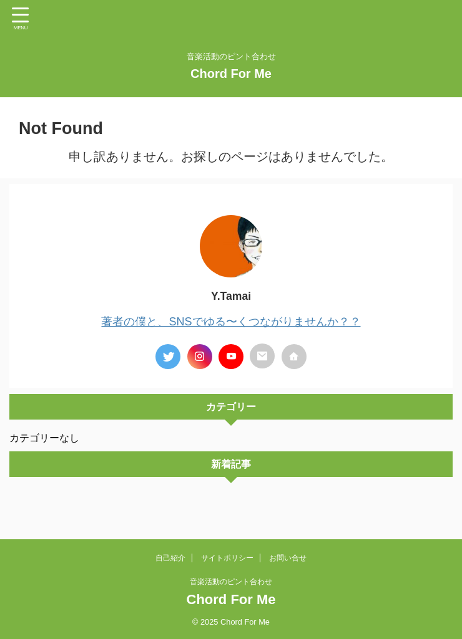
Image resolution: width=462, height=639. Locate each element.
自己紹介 (170, 557)
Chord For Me (231, 73)
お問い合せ (288, 557)
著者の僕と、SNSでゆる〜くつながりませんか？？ (231, 321)
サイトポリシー (227, 557)
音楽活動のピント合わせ (231, 581)
